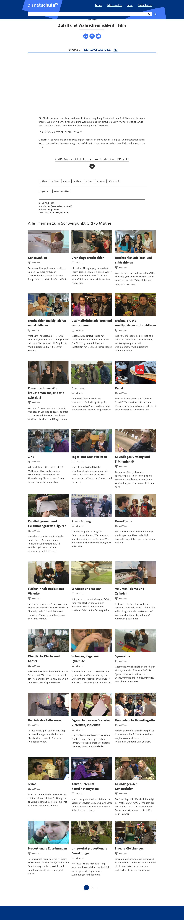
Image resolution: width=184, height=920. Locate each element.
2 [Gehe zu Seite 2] (92, 894)
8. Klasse (77, 188)
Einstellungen (154, 14)
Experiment (45, 198)
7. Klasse (66, 188)
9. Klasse (89, 188)
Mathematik (114, 188)
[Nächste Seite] (97, 894)
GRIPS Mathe (74, 56)
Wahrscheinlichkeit (61, 198)
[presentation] (48, 248)
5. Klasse (43, 188)
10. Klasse (101, 188)
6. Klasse (55, 188)
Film (116, 56)
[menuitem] (98, 5)
